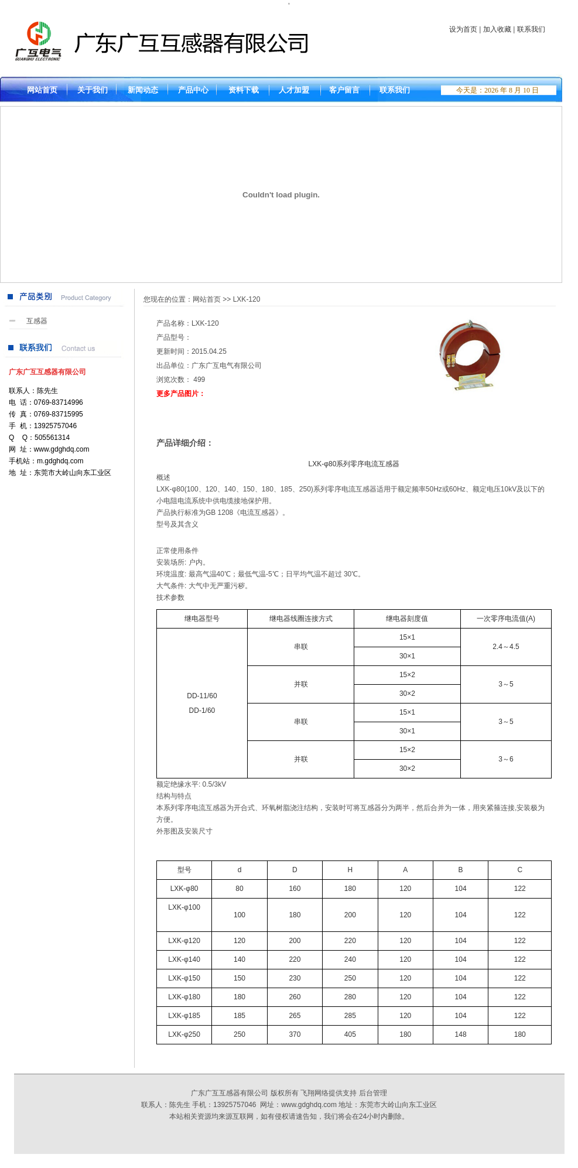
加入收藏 (497, 29)
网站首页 (207, 299)
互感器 (36, 321)
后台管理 (373, 1093)
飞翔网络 (314, 1093)
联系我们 (531, 29)
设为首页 (463, 29)
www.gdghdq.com (309, 1105)
